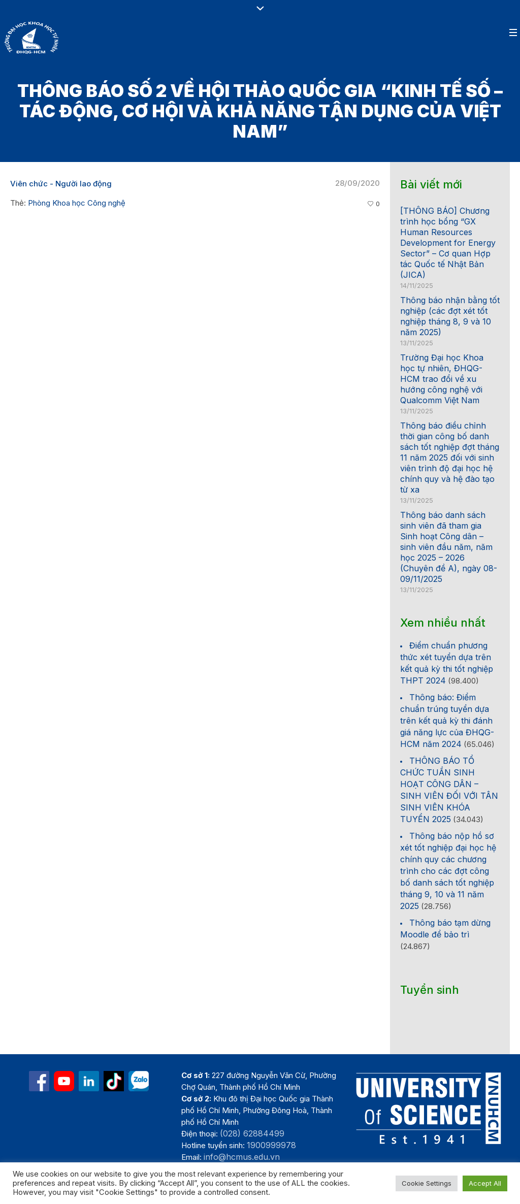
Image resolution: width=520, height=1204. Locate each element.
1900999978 (271, 1145)
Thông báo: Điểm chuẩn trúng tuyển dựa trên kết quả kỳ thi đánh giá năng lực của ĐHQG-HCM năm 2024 (447, 720)
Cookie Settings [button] (426, 1183)
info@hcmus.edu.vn (242, 1157)
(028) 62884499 (252, 1133)
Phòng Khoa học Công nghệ (76, 203)
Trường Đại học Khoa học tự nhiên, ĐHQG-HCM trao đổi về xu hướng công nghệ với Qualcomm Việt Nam (441, 378)
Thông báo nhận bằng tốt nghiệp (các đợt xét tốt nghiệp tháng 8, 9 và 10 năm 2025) (450, 316)
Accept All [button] (485, 1183)
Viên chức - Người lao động (61, 183)
